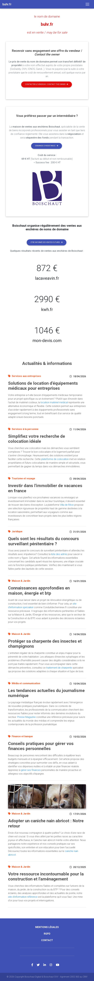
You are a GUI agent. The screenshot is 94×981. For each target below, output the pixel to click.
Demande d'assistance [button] (46, 146)
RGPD (47, 933)
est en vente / (47, 32)
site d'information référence (23, 896)
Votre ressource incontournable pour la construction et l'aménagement (46, 876)
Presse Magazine (26, 716)
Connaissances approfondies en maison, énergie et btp (39, 590)
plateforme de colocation (55, 459)
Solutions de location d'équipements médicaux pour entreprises (43, 386)
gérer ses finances (31, 770)
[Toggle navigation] (87, 4)
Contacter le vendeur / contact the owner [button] (46, 84)
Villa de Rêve (67, 504)
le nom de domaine (47, 16)
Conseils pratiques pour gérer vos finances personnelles (41, 746)
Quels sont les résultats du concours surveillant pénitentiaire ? (43, 541)
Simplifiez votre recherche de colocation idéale (36, 439)
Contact (47, 940)
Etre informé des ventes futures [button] (47, 242)
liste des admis (59, 554)
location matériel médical (54, 402)
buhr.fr (47, 24)
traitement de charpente (59, 667)
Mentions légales (47, 927)
